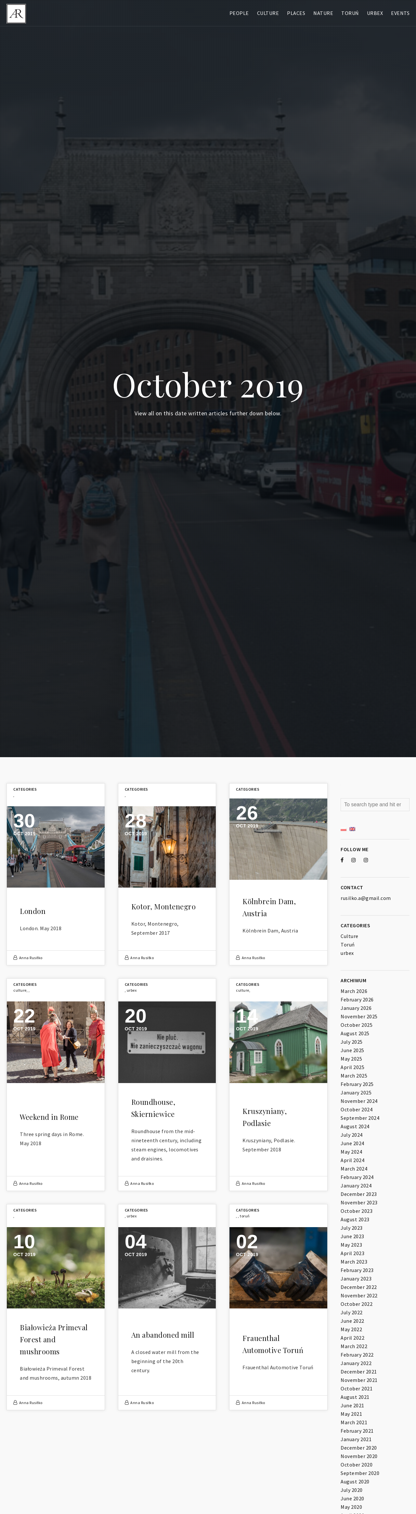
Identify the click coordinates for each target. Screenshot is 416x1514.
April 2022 (352, 1337)
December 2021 (359, 1371)
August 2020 (355, 1481)
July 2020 (352, 1490)
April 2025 (352, 1067)
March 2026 (354, 991)
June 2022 (352, 1321)
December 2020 (359, 1447)
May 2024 (351, 1151)
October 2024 (356, 1109)
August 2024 (355, 1126)
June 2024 (352, 1143)
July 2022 (352, 1312)
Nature (323, 13)
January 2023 (356, 1278)
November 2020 (359, 1456)
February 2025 (357, 1084)
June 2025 (352, 1050)
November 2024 (359, 1101)
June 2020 (352, 1498)
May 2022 (351, 1329)
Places (296, 13)
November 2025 (359, 1016)
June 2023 (352, 1236)
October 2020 (356, 1464)
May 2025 (351, 1058)
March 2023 (354, 1261)
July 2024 (352, 1135)
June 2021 (352, 1405)
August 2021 (355, 1397)
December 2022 (359, 1287)
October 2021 (356, 1388)
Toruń (350, 13)
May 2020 (351, 1507)
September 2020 (360, 1473)
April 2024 (352, 1160)
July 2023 (352, 1228)
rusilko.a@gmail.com (366, 898)
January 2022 (356, 1363)
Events (400, 13)
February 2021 (357, 1430)
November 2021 (359, 1380)
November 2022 (359, 1295)
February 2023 (357, 1270)
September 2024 (360, 1118)
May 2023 (351, 1244)
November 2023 (359, 1202)
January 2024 (356, 1185)
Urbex (375, 13)
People (239, 13)
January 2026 (356, 1008)
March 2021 (354, 1422)
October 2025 (356, 1025)
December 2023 (359, 1194)
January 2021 (356, 1439)
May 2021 (351, 1414)
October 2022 (356, 1304)
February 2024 (357, 1177)
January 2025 (356, 1092)
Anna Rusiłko (31, 957)
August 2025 (355, 1033)
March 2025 (354, 1075)
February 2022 (357, 1354)
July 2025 (352, 1041)
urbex (132, 990)
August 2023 (355, 1219)
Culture (268, 13)
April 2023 (352, 1253)
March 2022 (354, 1346)
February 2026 (357, 999)
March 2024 (354, 1168)
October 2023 (356, 1211)
